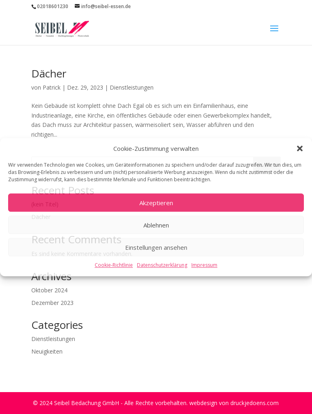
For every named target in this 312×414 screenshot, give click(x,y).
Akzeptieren (156, 203)
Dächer (48, 73)
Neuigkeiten (47, 351)
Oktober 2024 (49, 290)
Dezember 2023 (52, 303)
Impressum (204, 265)
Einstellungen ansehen (156, 247)
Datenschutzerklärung (162, 265)
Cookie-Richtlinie (114, 265)
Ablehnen (156, 225)
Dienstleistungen (132, 87)
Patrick (52, 87)
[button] (300, 149)
